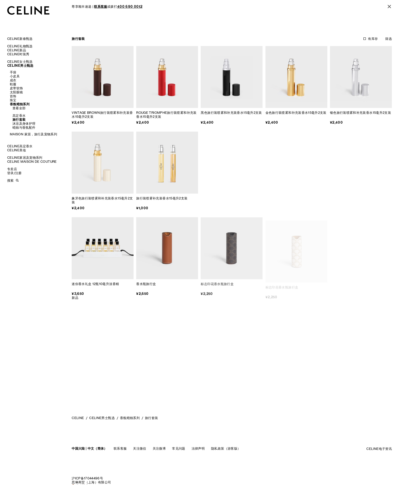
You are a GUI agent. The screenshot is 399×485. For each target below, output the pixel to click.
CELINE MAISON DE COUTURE (32, 162)
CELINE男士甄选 (20, 66)
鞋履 (13, 84)
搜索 (10, 180)
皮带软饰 (16, 88)
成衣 (13, 80)
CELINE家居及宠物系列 (24, 158)
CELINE (78, 418)
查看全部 (18, 108)
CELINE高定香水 (20, 146)
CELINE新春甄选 (20, 39)
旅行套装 (18, 120)
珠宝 (13, 100)
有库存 (373, 39)
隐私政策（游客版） (226, 448)
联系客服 (120, 448)
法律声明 (198, 448)
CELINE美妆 (16, 150)
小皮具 (15, 76)
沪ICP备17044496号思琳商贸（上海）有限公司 (91, 480)
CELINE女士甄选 (20, 62)
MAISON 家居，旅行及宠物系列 (33, 134)
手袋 (13, 72)
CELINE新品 (16, 50)
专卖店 (12, 169)
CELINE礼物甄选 (20, 46)
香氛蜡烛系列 (19, 104)
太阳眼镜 (16, 92)
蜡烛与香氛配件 (24, 127)
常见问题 (178, 448)
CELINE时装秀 (18, 54)
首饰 (13, 96)
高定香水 (18, 116)
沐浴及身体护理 (24, 124)
